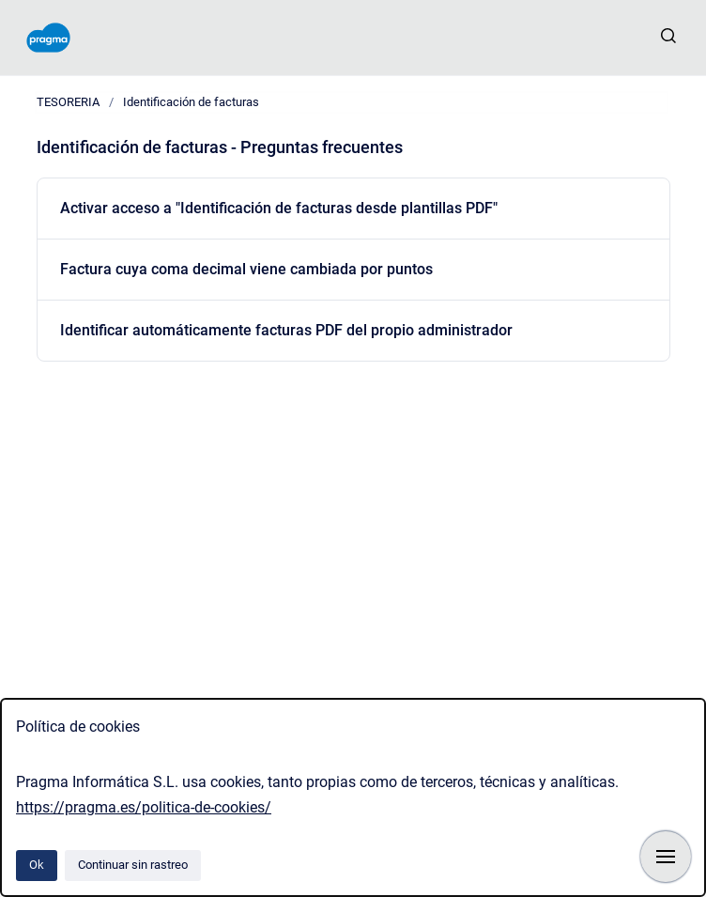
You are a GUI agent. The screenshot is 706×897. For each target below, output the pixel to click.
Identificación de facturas (191, 102)
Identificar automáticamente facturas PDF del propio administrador (286, 330)
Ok (36, 865)
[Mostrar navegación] (665, 856)
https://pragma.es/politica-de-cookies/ (143, 807)
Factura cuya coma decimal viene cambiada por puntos (246, 269)
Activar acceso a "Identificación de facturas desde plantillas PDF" (279, 208)
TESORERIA (68, 102)
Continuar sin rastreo (133, 865)
